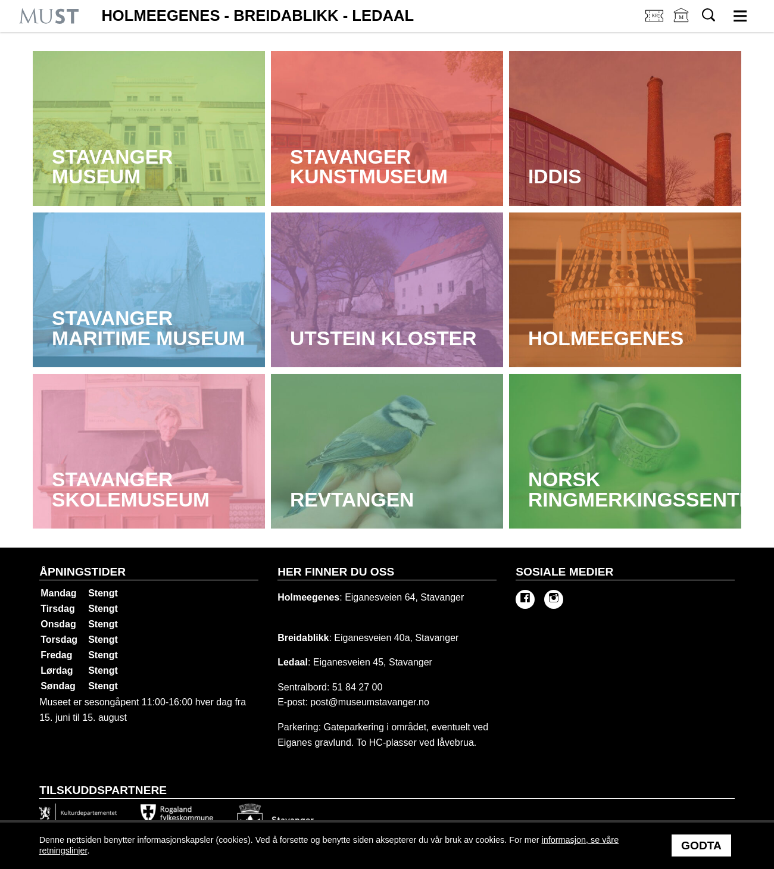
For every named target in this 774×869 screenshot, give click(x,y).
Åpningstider (82, 571)
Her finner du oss (335, 571)
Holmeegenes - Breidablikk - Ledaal (257, 16)
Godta (701, 845)
